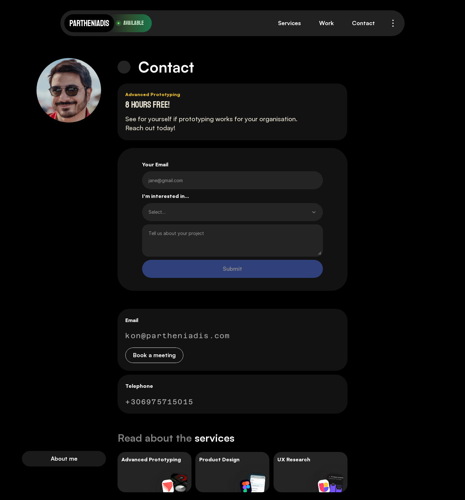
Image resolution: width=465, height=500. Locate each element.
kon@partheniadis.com (177, 335)
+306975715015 (159, 401)
